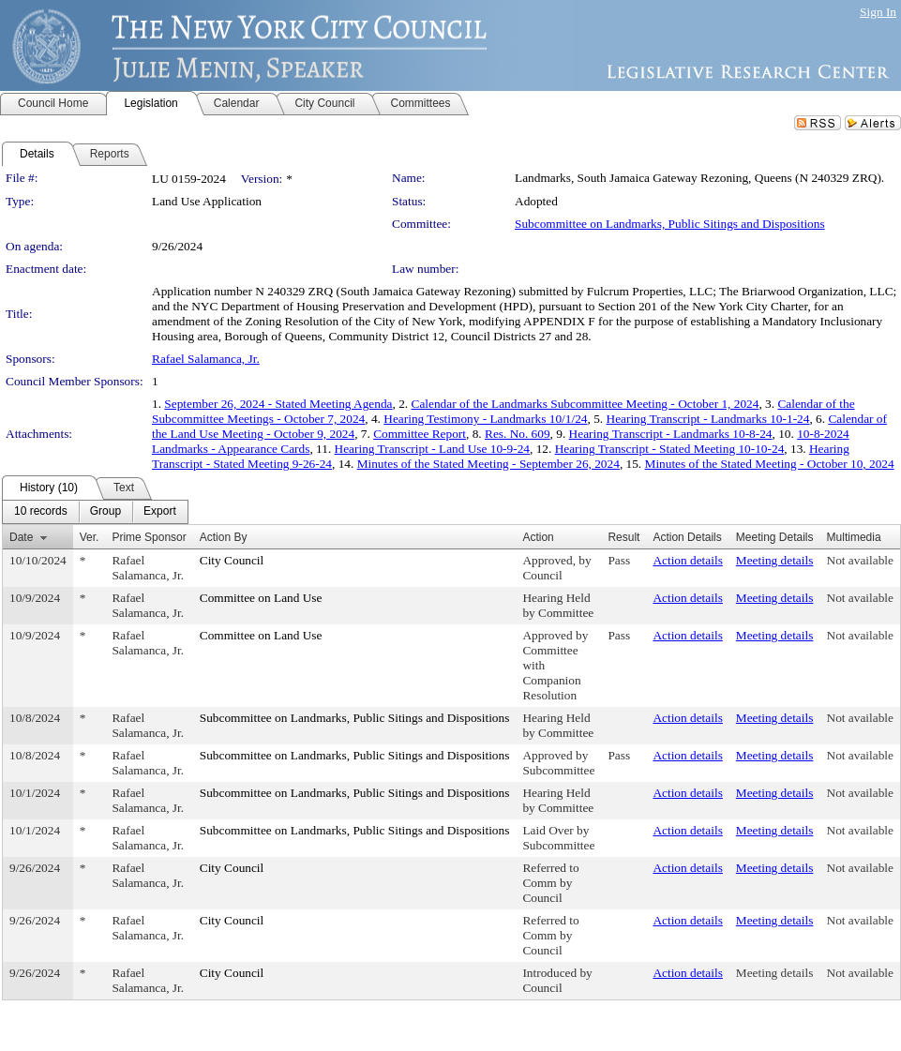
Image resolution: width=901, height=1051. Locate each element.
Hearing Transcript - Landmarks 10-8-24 (671, 434)
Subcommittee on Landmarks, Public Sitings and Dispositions (670, 224)
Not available (860, 560)
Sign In (878, 12)
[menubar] (95, 512)
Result (623, 537)
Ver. (89, 537)
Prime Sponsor (149, 537)
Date (21, 537)
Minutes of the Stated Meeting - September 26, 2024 (488, 464)
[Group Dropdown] (105, 512)
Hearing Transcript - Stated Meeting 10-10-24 (670, 449)
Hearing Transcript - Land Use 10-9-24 (432, 449)
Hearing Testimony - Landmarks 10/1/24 (485, 419)
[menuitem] (41, 512)
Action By (224, 537)
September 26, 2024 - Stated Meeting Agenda (278, 404)
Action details (687, 560)
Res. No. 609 (517, 434)
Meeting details (775, 560)
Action (537, 537)
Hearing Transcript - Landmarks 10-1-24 (708, 419)
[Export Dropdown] (160, 512)
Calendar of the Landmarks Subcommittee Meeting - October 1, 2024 (585, 404)
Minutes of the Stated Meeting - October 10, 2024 (769, 464)
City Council (232, 560)
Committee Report (419, 434)
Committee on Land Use (261, 598)
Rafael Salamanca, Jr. (206, 359)
